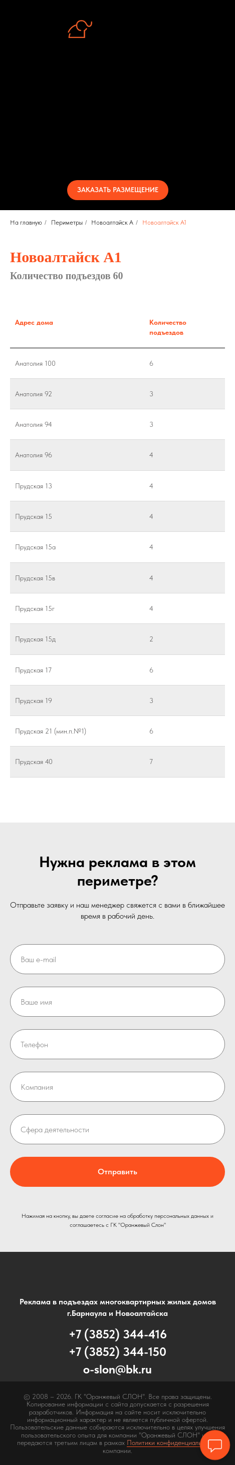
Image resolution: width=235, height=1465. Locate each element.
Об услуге (117, 79)
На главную (26, 222)
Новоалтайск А (112, 222)
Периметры (117, 115)
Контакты (118, 151)
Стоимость (117, 133)
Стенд (117, 97)
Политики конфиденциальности (172, 1442)
